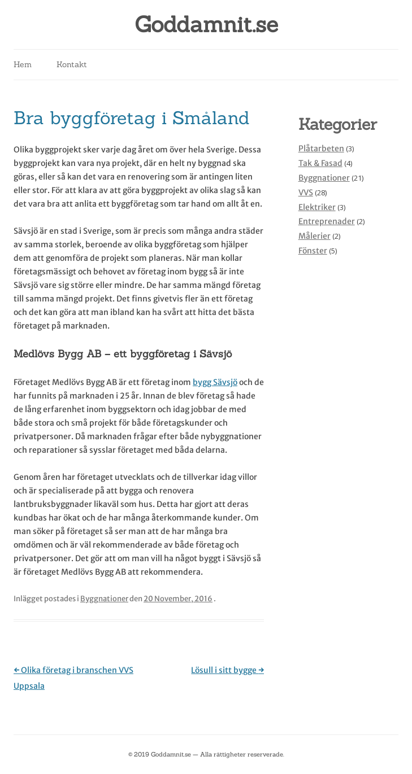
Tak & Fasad (320, 163)
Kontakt (72, 64)
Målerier (314, 236)
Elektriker (317, 207)
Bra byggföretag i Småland (132, 117)
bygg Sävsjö (215, 382)
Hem (23, 64)
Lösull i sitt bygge (227, 670)
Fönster (312, 251)
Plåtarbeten (321, 148)
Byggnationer (104, 599)
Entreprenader (326, 221)
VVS (305, 192)
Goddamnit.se (206, 25)
